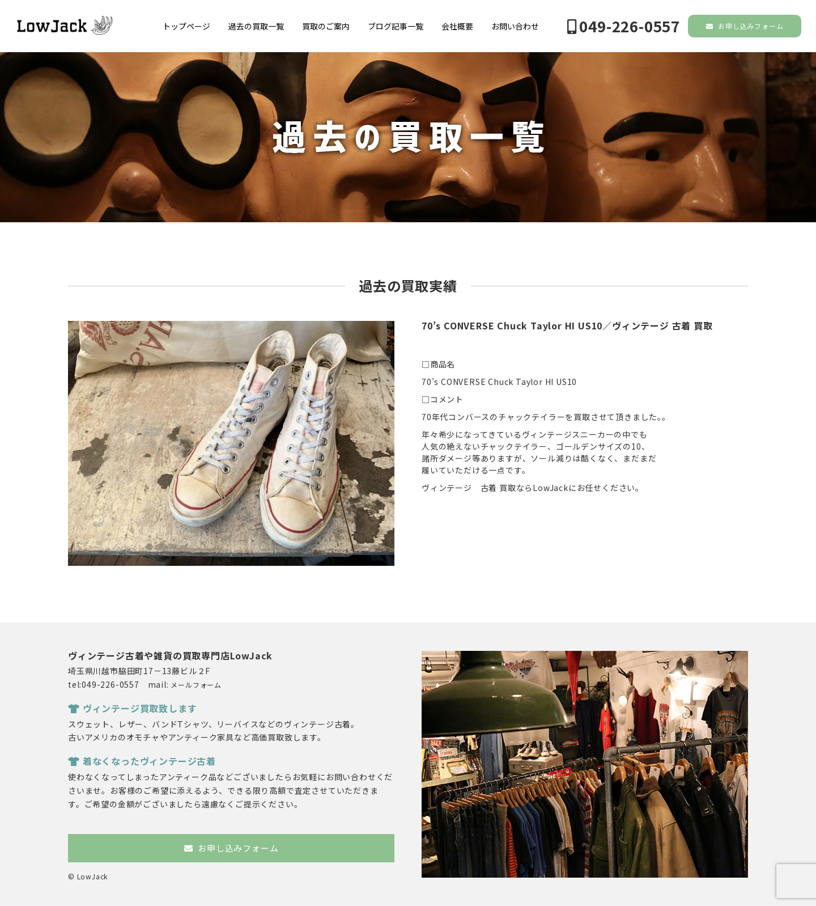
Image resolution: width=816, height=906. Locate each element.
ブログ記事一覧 (395, 26)
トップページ (186, 26)
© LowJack (88, 876)
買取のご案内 (326, 26)
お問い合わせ (515, 26)
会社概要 (457, 26)
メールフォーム (196, 684)
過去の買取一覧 (256, 26)
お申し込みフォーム (745, 26)
